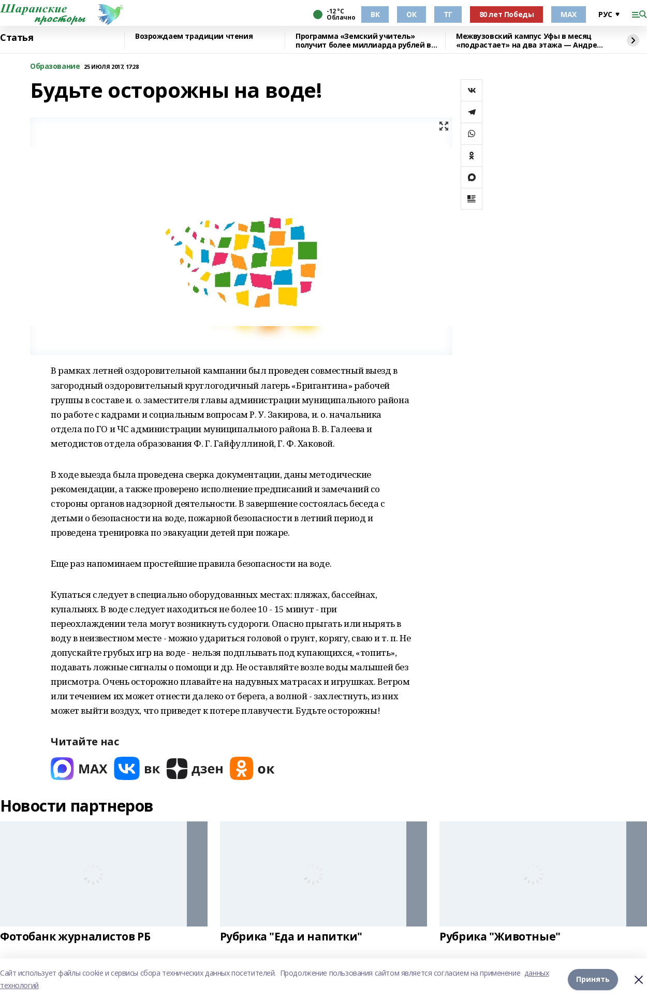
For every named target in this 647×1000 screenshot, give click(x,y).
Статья (16, 37)
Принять (593, 979)
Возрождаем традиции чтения (194, 36)
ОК (411, 14)
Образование (55, 66)
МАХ (569, 14)
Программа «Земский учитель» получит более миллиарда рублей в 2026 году (363, 40)
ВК (375, 14)
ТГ (448, 14)
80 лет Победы (506, 14)
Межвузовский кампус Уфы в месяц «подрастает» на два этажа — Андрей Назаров (529, 40)
